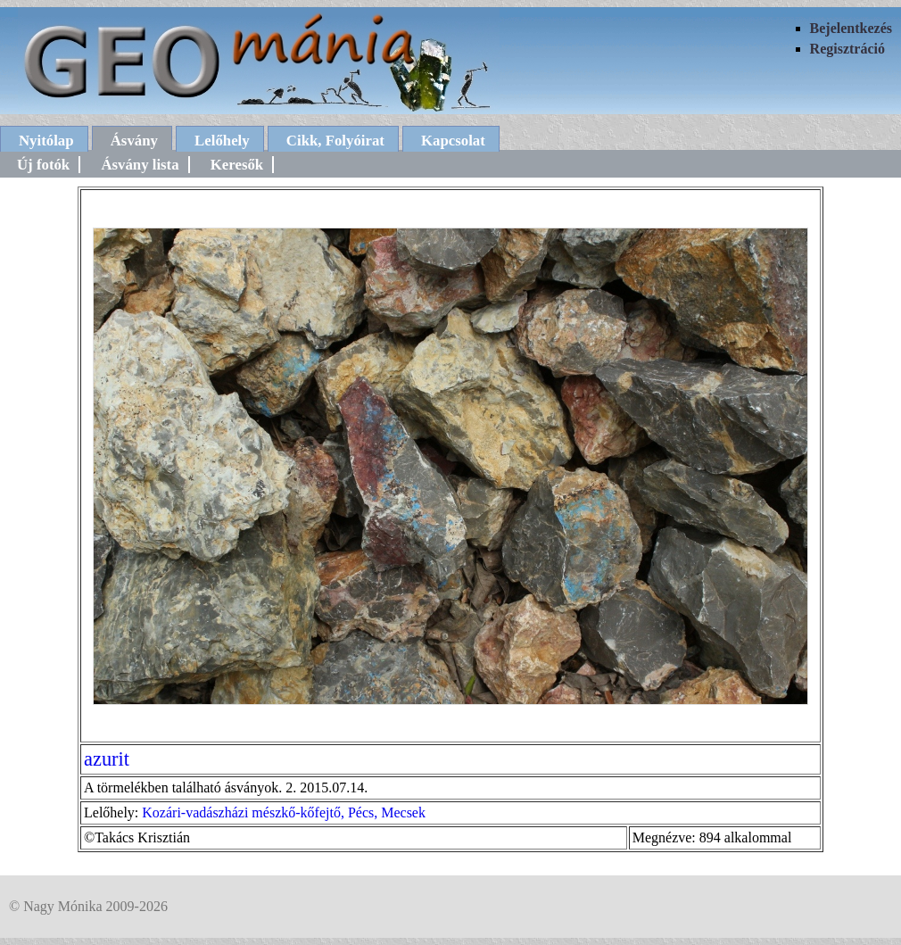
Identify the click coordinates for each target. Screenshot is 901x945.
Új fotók (43, 164)
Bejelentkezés (851, 28)
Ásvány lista (139, 164)
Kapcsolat (453, 140)
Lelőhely (222, 140)
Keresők (237, 164)
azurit (106, 759)
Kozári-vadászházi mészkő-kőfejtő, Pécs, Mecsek (284, 812)
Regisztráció (847, 48)
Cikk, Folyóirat (335, 140)
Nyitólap (46, 140)
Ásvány (134, 140)
